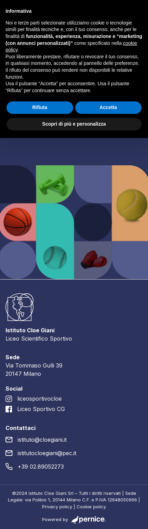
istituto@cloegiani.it (42, 439)
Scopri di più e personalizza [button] (74, 124)
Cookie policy (90, 506)
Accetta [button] (108, 107)
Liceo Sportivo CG (41, 408)
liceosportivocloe (39, 398)
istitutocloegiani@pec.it (47, 453)
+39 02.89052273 (41, 466)
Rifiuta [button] (39, 107)
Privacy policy (57, 506)
